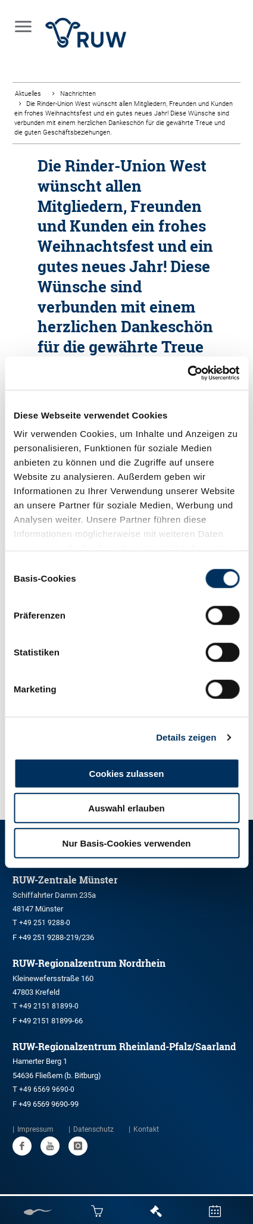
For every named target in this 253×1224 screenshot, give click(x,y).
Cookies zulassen (126, 773)
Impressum (35, 1129)
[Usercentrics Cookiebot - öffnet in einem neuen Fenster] (187, 373)
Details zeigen (186, 737)
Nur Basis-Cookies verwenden (127, 843)
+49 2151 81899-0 (49, 1006)
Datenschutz (93, 1129)
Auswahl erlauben (126, 808)
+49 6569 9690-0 (46, 1089)
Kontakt (146, 1129)
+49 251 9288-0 (44, 923)
